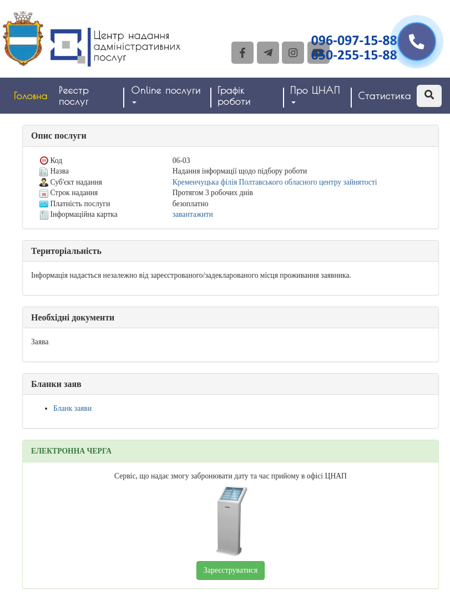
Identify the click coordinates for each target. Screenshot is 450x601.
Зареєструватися (230, 570)
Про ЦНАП (315, 94)
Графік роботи (234, 96)
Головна (31, 95)
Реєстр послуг (74, 96)
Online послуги (166, 94)
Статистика (384, 95)
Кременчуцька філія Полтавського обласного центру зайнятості (275, 182)
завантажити (193, 214)
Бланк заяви (72, 408)
